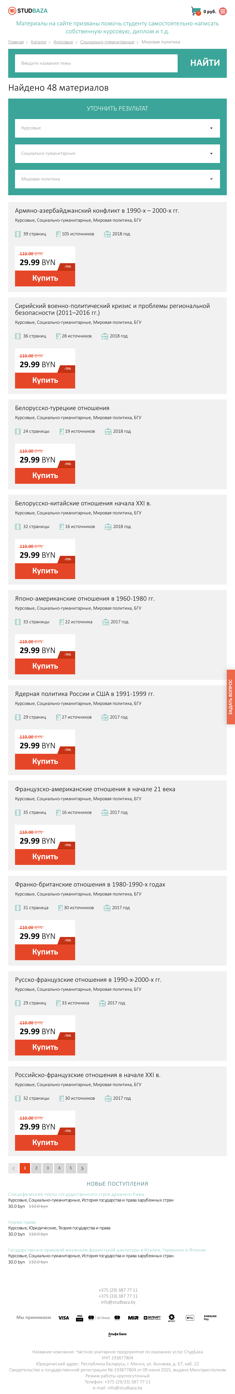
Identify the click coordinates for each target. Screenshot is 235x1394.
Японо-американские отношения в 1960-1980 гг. (85, 598)
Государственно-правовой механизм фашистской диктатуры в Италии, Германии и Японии (107, 1250)
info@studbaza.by (118, 1302)
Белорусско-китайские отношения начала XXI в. (83, 503)
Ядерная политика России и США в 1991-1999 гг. (84, 694)
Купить (45, 278)
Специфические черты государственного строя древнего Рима (76, 1194)
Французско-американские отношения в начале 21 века (95, 789)
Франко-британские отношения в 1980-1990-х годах (90, 884)
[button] (212, 179)
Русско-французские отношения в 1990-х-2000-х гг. (88, 980)
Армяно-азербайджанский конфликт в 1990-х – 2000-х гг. (97, 210)
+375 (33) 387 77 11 (118, 1296)
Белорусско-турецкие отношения (62, 408)
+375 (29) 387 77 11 (118, 1290)
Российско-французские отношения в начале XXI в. (88, 1075)
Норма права (22, 1222)
